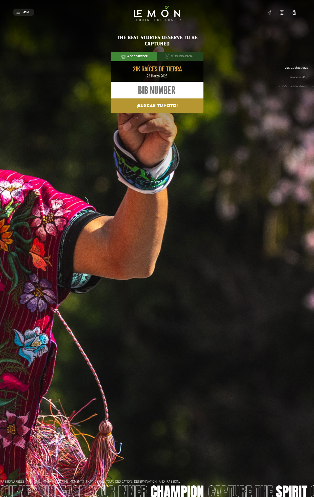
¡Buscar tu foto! (157, 106)
